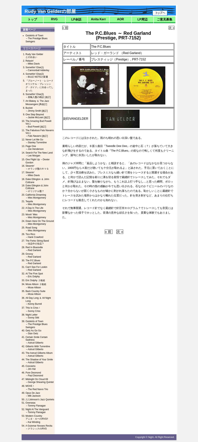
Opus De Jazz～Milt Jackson (33, 394)
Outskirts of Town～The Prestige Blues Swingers (36, 38)
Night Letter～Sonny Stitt (32, 316)
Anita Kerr (98, 19)
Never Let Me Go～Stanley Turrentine (36, 141)
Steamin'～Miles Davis (33, 174)
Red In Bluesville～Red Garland (34, 249)
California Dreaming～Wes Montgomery (36, 196)
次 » (171, 27)
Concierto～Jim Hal (31, 367)
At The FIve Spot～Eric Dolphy (34, 275)
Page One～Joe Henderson (35, 147)
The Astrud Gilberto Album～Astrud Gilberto (39, 354)
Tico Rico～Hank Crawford (34, 235)
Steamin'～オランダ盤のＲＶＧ (37, 167)
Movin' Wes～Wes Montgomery (36, 216)
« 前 (65, 27)
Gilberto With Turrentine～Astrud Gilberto (38, 348)
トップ (32, 19)
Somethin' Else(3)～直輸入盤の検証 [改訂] (38, 95)
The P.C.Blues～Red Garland (33, 262)
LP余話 (76, 19)
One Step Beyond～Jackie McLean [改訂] (38, 116)
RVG (54, 19)
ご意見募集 (164, 19)
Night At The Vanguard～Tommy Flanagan (37, 411)
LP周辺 (142, 19)
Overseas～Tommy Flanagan (36, 404)
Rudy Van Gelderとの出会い (34, 56)
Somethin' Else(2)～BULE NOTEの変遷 (37, 75)
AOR (120, 19)
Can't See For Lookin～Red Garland (36, 268)
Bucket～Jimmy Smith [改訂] (37, 109)
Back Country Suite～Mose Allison (35, 292)
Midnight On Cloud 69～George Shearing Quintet (40, 380)
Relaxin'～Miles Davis (33, 62)
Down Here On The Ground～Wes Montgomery (40, 222)
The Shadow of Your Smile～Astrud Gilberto (39, 361)
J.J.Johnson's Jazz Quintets (40, 399)
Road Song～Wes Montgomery (36, 229)
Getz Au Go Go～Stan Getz (33, 332)
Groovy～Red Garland (33, 255)
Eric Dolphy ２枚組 (35, 280)
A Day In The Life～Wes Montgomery (36, 209)
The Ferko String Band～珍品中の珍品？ (37, 242)
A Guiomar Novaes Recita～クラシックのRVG (39, 427)
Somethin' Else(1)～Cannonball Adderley (37, 69)
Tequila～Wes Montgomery (36, 203)
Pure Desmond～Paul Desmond (34, 374)
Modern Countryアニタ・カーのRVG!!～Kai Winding (37, 419)
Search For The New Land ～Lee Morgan (39, 154)
